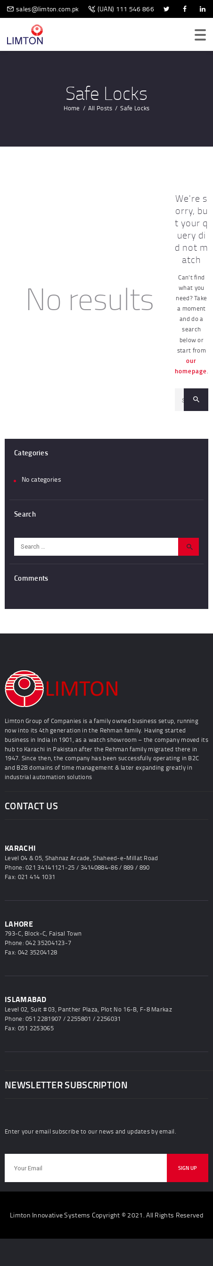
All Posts (100, 108)
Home (72, 108)
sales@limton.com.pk (47, 8)
